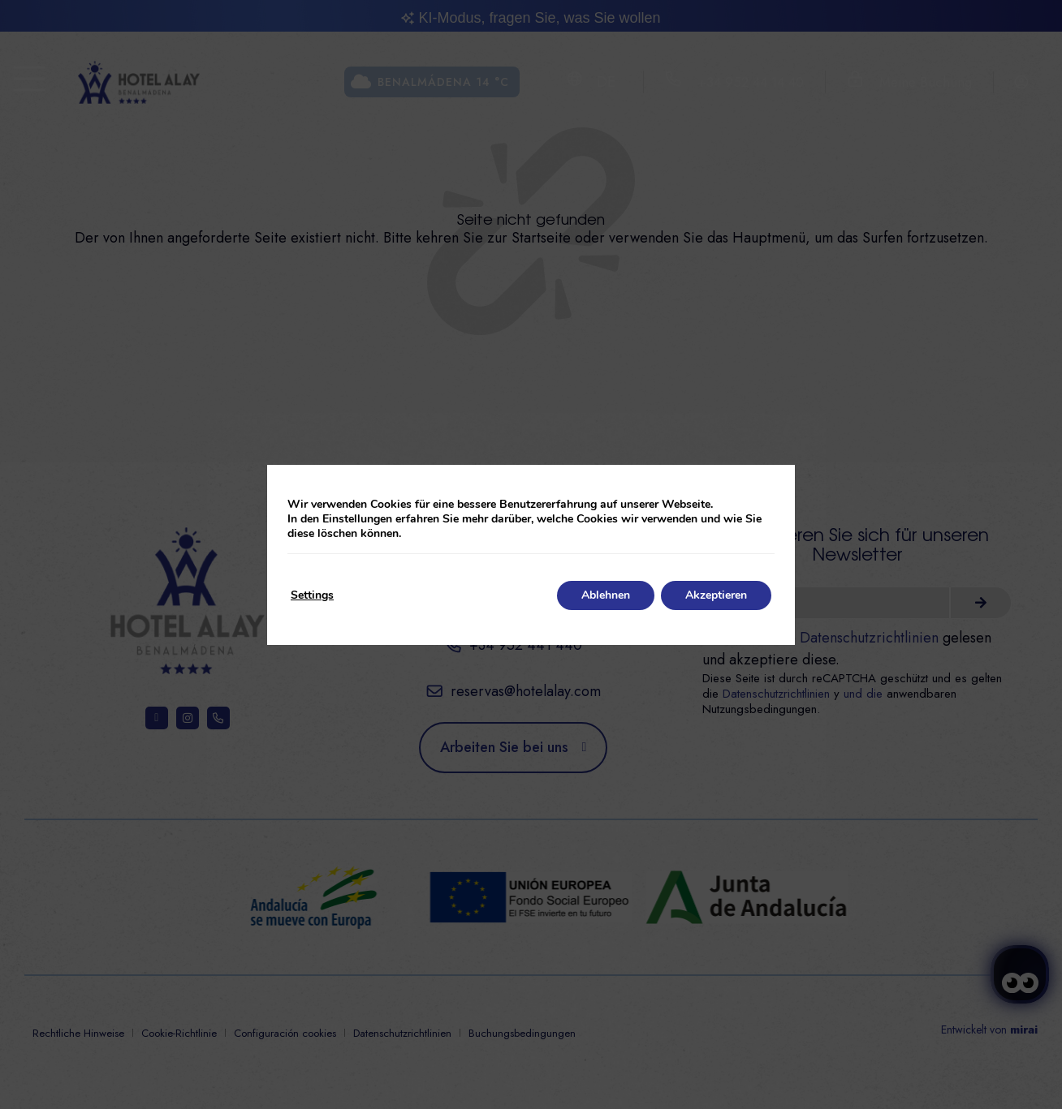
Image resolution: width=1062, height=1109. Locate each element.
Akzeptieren (716, 595)
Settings (312, 595)
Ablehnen (605, 595)
